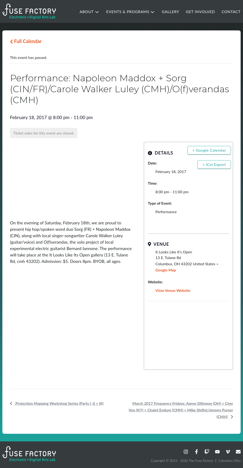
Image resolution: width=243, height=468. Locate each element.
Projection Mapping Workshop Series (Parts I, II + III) (58, 403)
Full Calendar (26, 41)
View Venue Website (172, 290)
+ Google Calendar (209, 150)
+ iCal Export (214, 164)
